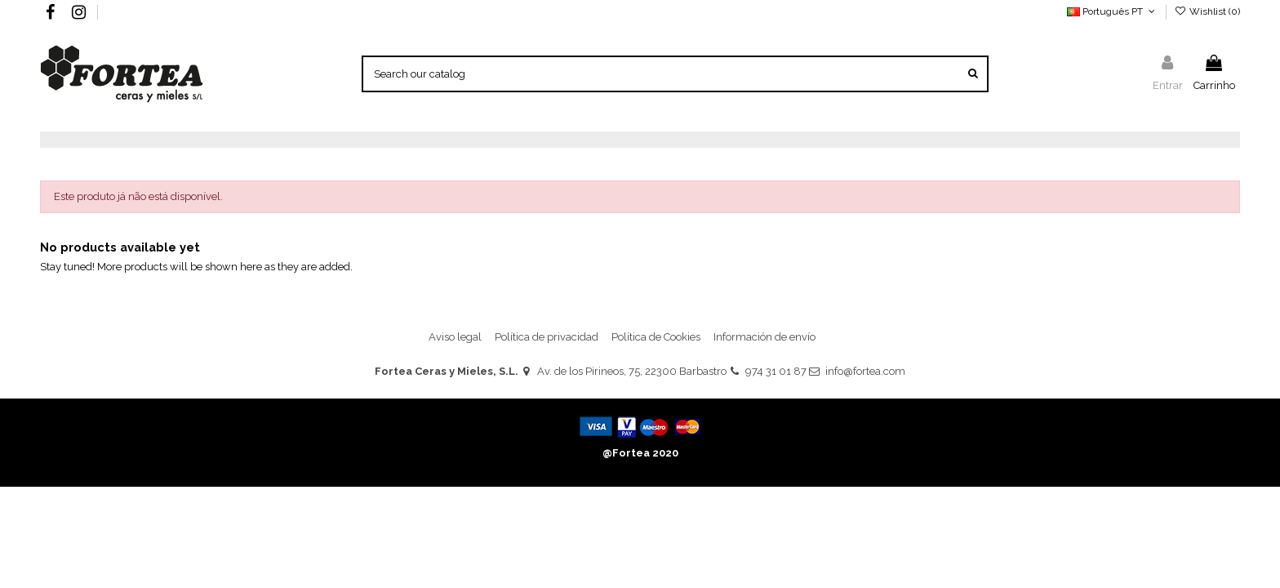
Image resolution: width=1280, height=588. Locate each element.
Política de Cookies (655, 337)
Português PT (1112, 11)
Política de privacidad (546, 337)
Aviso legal (455, 337)
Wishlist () (1207, 11)
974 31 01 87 (776, 371)
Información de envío (764, 337)
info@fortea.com (865, 371)
